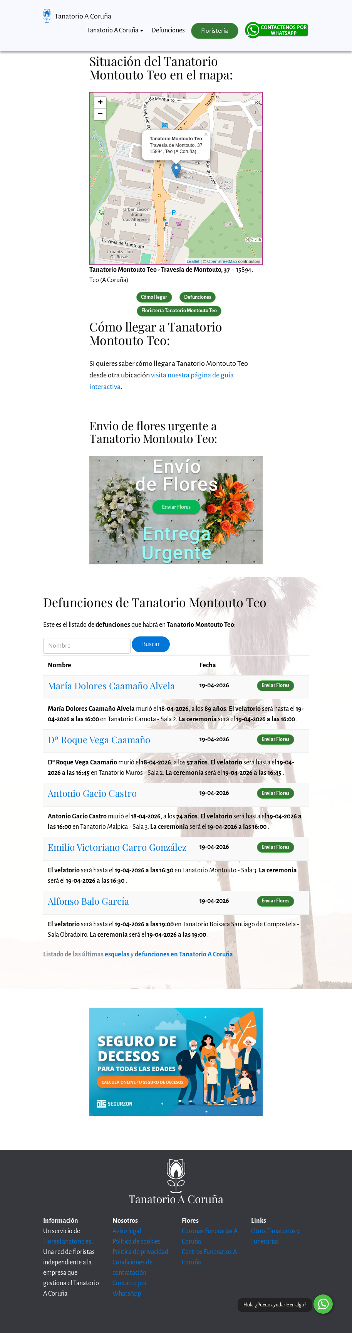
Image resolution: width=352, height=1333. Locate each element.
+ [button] (100, 103)
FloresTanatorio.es (67, 1241)
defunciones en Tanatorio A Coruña (184, 954)
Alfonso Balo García (88, 901)
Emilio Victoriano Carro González (117, 847)
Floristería (214, 30)
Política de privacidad (140, 1252)
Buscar (151, 644)
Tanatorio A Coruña (83, 16)
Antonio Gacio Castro (92, 793)
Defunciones (168, 30)
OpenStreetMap (222, 261)
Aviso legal (126, 1231)
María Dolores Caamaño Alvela (111, 685)
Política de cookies (136, 1241)
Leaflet (193, 261)
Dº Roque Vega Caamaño (99, 739)
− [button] (100, 114)
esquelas (117, 954)
